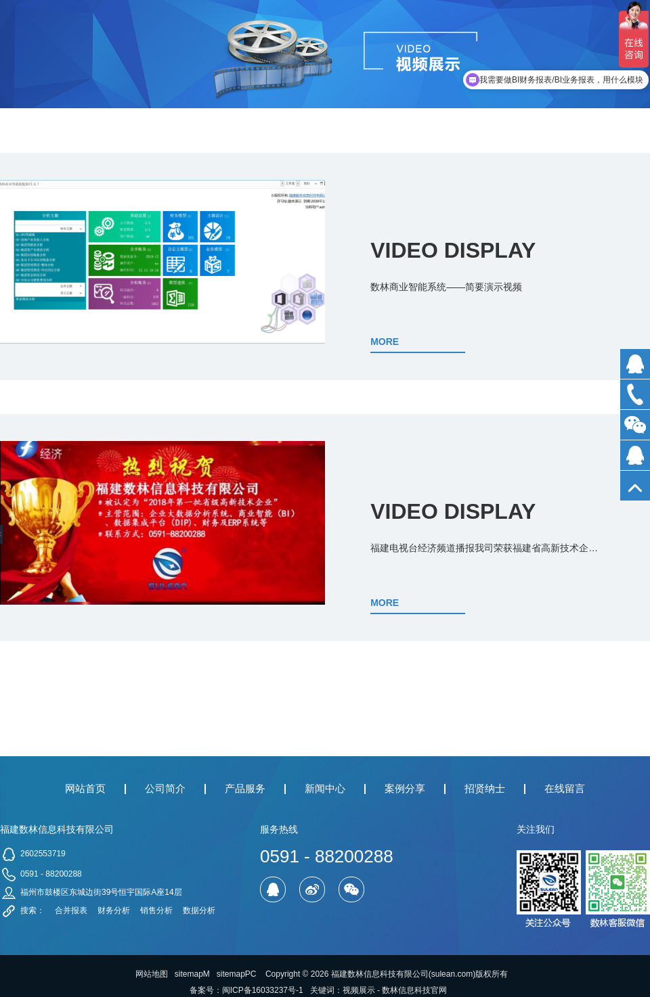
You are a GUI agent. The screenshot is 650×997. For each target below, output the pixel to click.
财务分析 (114, 910)
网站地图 (151, 974)
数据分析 (199, 910)
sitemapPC (237, 974)
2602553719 (43, 853)
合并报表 (71, 910)
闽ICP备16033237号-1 (262, 990)
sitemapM (192, 974)
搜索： (32, 910)
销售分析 (156, 910)
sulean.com (452, 974)
